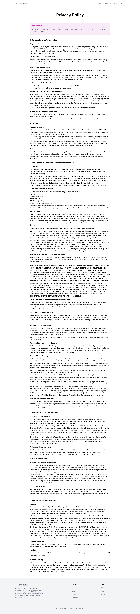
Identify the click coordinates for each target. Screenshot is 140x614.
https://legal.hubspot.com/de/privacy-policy (44, 472)
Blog (115, 3)
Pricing (100, 3)
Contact (122, 3)
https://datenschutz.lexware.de (53, 571)
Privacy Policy (75, 597)
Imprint (73, 594)
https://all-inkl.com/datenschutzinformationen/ (49, 134)
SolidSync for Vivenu (106, 588)
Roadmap (108, 3)
